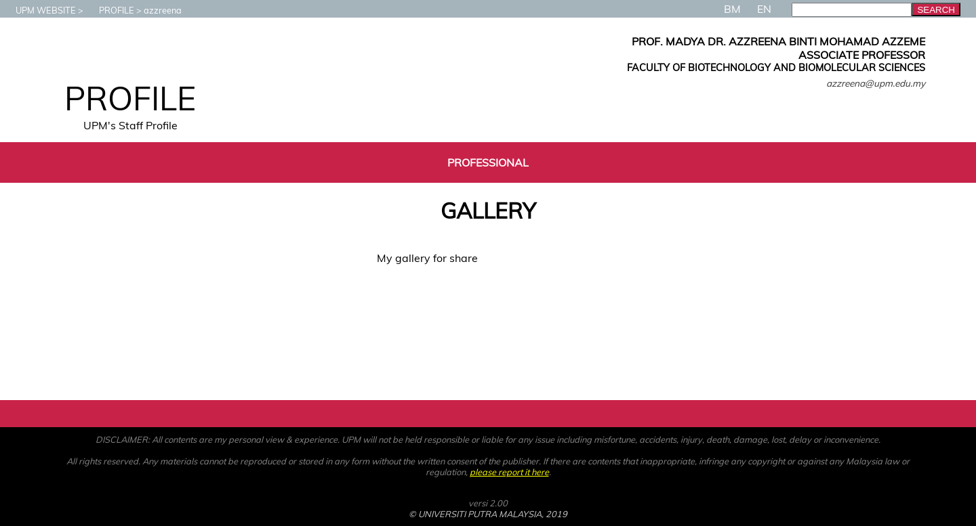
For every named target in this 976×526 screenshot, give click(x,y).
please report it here (509, 471)
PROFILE (109, 10)
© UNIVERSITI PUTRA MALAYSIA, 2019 (488, 513)
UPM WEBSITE (39, 10)
